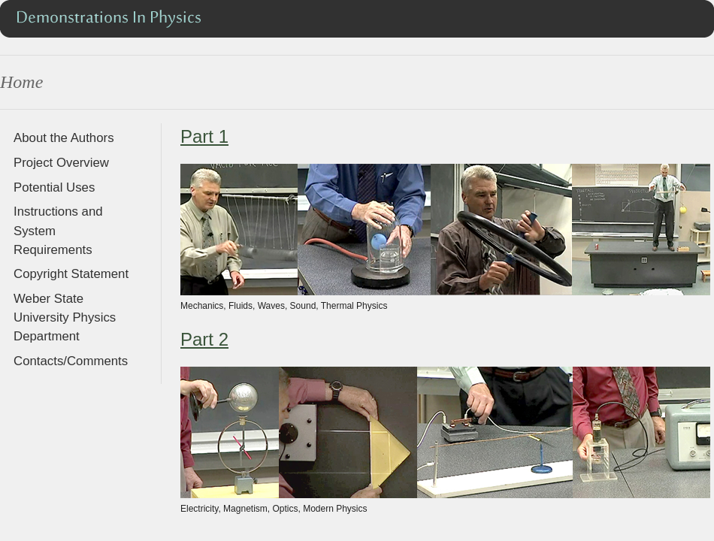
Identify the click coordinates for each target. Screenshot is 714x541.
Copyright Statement (71, 274)
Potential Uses (54, 187)
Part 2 (204, 339)
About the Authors (64, 138)
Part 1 (204, 136)
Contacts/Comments (71, 361)
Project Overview (61, 163)
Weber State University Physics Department (65, 317)
